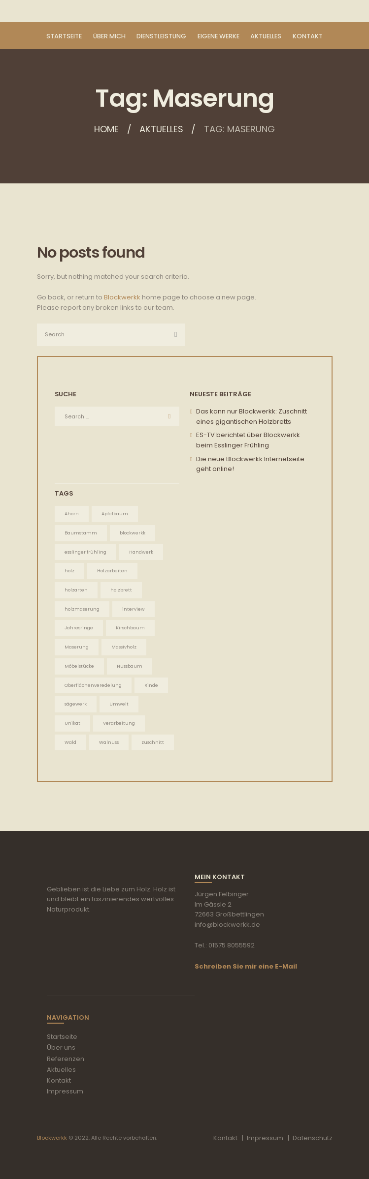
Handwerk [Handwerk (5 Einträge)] (141, 552)
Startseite (62, 1036)
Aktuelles (161, 129)
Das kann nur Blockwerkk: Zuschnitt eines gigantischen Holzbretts (251, 416)
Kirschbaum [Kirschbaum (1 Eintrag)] (130, 627)
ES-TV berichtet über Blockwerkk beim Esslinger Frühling (248, 440)
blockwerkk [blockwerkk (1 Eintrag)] (132, 533)
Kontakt (59, 1080)
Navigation (68, 1017)
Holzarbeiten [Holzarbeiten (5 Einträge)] (112, 570)
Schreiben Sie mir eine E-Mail (246, 966)
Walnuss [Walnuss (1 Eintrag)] (109, 742)
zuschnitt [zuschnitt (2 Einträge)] (152, 742)
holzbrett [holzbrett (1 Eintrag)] (121, 590)
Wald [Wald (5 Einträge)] (70, 742)
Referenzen (65, 1058)
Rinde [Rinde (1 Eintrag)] (151, 685)
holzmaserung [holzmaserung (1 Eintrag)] (82, 609)
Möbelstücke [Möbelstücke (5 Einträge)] (79, 666)
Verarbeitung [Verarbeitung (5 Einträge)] (119, 723)
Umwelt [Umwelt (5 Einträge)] (119, 704)
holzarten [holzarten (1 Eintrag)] (76, 590)
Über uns (61, 1047)
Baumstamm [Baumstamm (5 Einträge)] (81, 533)
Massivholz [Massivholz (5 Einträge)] (123, 647)
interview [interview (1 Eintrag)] (133, 609)
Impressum (65, 1091)
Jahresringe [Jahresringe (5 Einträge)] (79, 627)
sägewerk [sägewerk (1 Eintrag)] (76, 704)
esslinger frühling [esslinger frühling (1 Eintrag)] (85, 552)
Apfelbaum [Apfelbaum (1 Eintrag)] (114, 513)
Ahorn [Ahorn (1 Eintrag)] (72, 513)
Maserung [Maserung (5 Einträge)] (77, 647)
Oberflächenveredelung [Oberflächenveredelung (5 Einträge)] (93, 685)
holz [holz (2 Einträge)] (69, 570)
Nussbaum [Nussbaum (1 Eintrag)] (129, 666)
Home (106, 129)
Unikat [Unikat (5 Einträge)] (72, 723)
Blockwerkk (122, 297)
